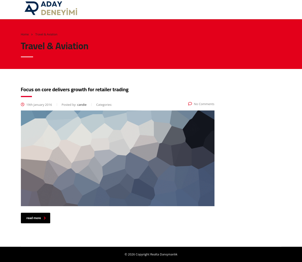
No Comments (201, 104)
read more (36, 218)
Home (25, 34)
